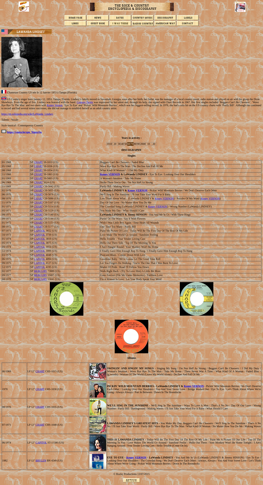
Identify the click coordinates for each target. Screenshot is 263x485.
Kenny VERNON (110, 174)
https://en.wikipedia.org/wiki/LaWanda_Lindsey (27, 114)
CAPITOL (39, 230)
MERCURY (40, 271)
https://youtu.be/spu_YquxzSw (24, 132)
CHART (38, 162)
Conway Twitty (85, 102)
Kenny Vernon (54, 105)
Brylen (41, 460)
